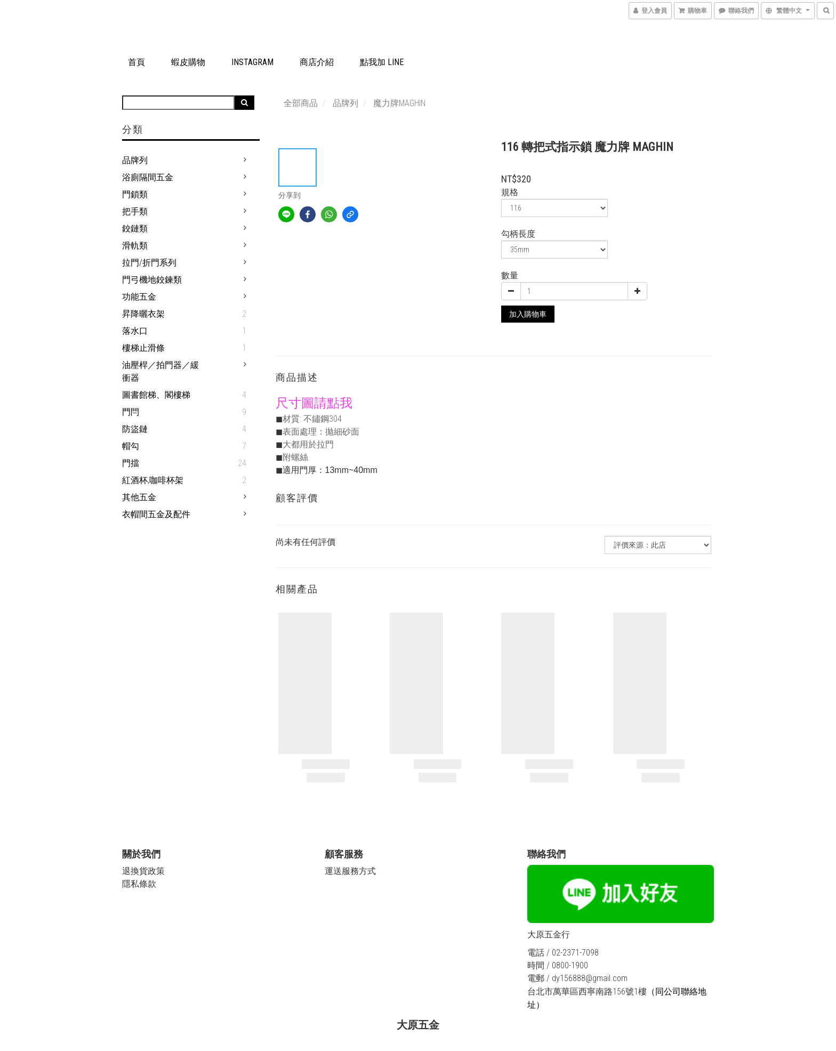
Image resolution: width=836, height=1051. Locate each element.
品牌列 (135, 160)
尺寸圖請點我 (314, 403)
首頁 (136, 62)
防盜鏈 (135, 429)
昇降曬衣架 (143, 314)
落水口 (135, 331)
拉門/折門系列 (149, 263)
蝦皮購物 (188, 62)
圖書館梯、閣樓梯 (156, 395)
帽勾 (130, 446)
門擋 (130, 463)
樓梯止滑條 (143, 348)
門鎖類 (135, 194)
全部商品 (301, 103)
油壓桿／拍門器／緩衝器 (160, 371)
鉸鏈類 (135, 228)
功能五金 (139, 297)
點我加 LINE (382, 62)
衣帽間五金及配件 (156, 514)
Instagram (252, 62)
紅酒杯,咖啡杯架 (152, 480)
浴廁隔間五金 (147, 177)
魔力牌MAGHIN (399, 103)
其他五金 (139, 497)
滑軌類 (135, 245)
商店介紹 (317, 62)
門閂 (130, 412)
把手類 (135, 211)
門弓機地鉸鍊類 (152, 280)
